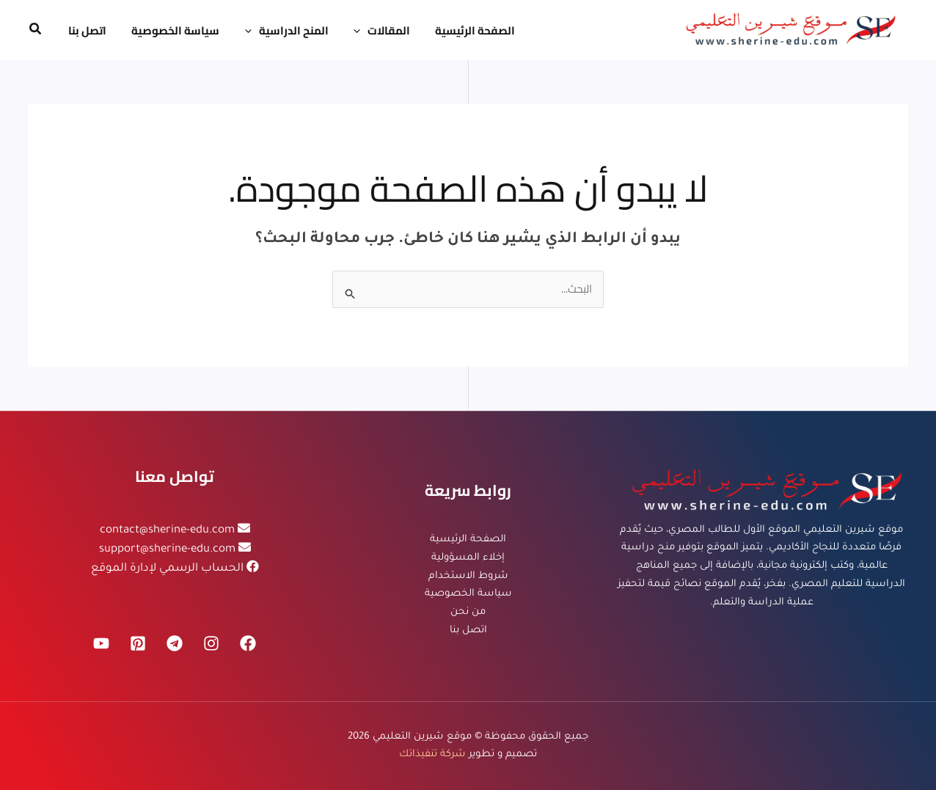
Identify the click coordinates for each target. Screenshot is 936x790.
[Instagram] (211, 643)
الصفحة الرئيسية (468, 539)
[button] (34, 30)
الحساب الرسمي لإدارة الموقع (167, 569)
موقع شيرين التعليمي (422, 736)
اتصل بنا (468, 630)
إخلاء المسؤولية (468, 557)
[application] (350, 30)
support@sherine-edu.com (167, 550)
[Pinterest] (138, 643)
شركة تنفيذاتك (432, 754)
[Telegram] (175, 643)
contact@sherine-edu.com (167, 530)
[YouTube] (101, 643)
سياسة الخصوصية (468, 593)
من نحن (468, 612)
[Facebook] (248, 643)
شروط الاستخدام (468, 576)
